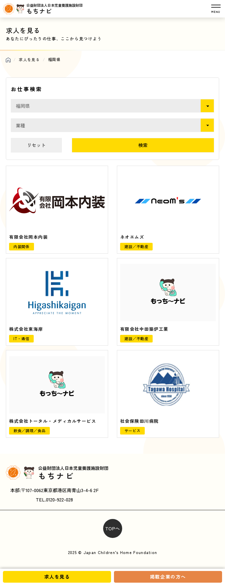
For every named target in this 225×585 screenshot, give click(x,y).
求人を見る (57, 576)
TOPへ (112, 528)
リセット (36, 144)
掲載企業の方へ (168, 576)
